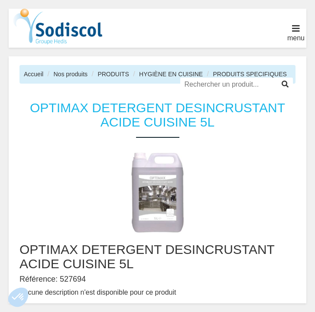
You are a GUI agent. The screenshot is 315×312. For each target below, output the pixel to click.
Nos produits (70, 74)
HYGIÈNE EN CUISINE (171, 74)
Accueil (33, 74)
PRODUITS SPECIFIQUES (249, 74)
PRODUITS (113, 74)
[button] (18, 297)
